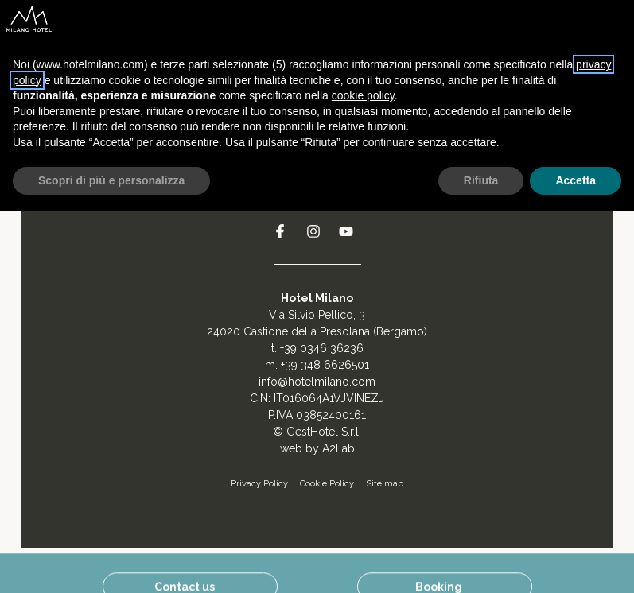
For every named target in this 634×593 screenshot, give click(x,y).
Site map (384, 484)
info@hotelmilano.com (317, 381)
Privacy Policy (259, 484)
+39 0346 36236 (322, 348)
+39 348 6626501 (325, 365)
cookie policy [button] (363, 95)
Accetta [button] (575, 180)
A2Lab (338, 448)
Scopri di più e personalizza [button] (111, 180)
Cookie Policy (327, 484)
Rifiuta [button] (481, 180)
